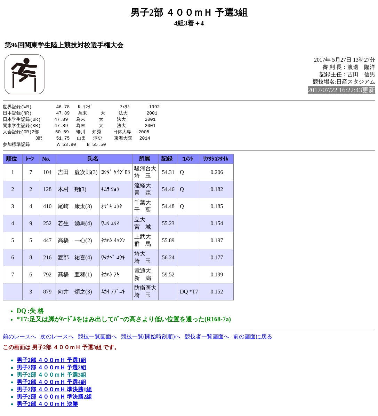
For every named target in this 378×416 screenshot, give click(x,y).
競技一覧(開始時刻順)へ (150, 339)
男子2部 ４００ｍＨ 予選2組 (51, 370)
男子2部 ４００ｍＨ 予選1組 (51, 363)
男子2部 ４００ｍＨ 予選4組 (51, 384)
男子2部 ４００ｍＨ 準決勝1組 (54, 392)
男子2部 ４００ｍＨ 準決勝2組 (54, 399)
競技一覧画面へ (97, 339)
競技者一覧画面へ (207, 339)
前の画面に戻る (252, 339)
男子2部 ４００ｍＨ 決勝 (47, 406)
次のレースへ (57, 339)
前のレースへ (19, 339)
